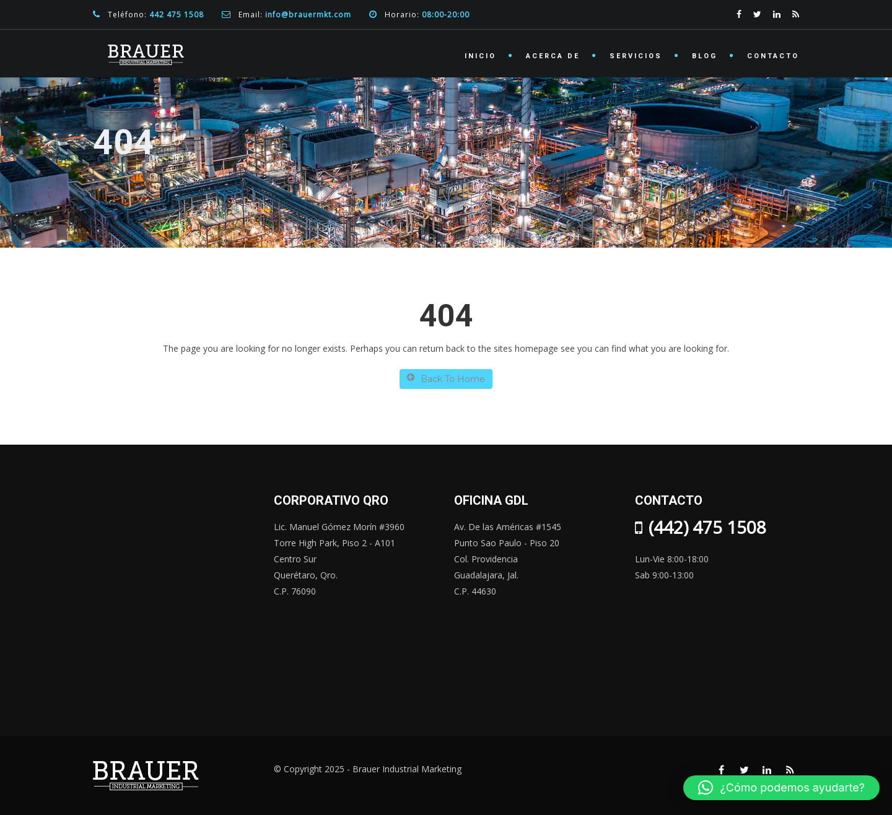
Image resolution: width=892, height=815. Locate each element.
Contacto (773, 56)
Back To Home (446, 379)
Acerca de (553, 56)
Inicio (480, 56)
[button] (781, 787)
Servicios (636, 56)
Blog (704, 56)
